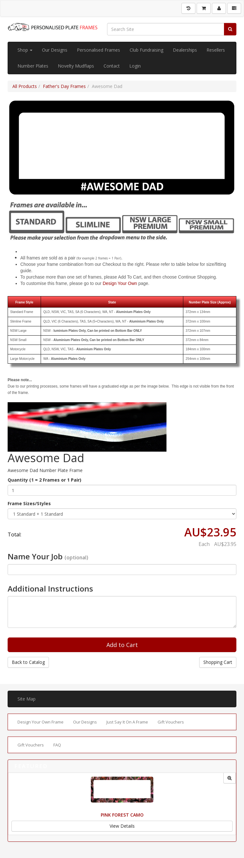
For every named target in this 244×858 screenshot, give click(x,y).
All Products (24, 86)
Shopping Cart (217, 662)
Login (135, 66)
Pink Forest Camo (122, 815)
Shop (24, 50)
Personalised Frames (98, 50)
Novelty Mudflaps (76, 66)
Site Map (26, 699)
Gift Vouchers (171, 722)
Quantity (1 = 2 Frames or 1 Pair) (44, 480)
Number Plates (32, 66)
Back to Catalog (28, 662)
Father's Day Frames (64, 86)
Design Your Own (120, 283)
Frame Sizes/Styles (29, 503)
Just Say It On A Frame (127, 722)
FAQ (57, 745)
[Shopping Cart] (204, 8)
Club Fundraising (146, 50)
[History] (188, 8)
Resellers (216, 50)
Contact (112, 66)
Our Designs (54, 50)
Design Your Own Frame (40, 722)
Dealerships (185, 50)
